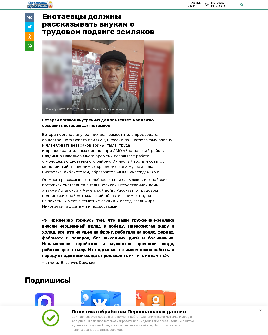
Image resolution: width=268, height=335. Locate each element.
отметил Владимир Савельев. (70, 262)
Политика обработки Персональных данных (129, 312)
